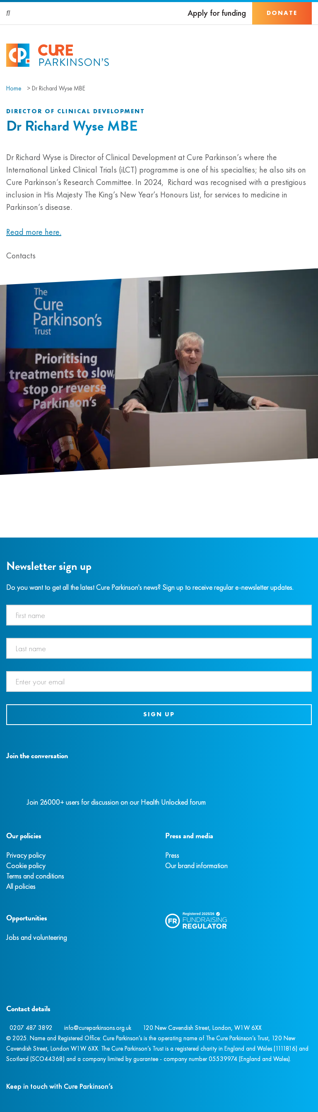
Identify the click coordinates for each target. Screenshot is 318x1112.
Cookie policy (26, 865)
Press (172, 855)
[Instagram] (16, 775)
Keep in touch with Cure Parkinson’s (59, 1086)
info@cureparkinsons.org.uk (97, 1028)
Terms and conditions (35, 876)
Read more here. (33, 231)
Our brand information (196, 865)
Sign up (159, 714)
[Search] (8, 13)
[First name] (159, 615)
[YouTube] (49, 775)
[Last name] (159, 648)
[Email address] (159, 681)
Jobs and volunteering (36, 937)
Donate (282, 13)
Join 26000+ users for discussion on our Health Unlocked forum (116, 802)
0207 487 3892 (31, 1028)
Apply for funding (217, 13)
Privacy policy (26, 855)
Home (13, 88)
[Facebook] (7, 775)
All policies (21, 886)
